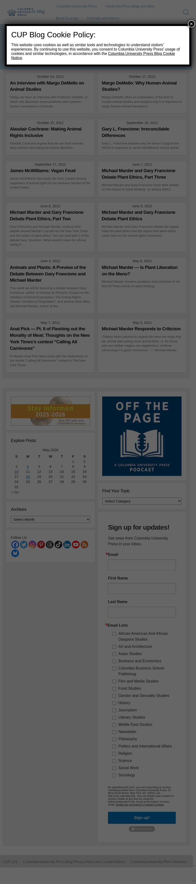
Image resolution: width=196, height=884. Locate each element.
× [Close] (191, 23)
